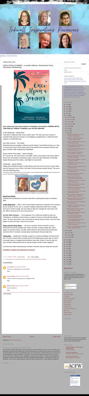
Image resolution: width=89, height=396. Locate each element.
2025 (67, 106)
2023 (67, 111)
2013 (67, 255)
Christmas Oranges (70, 349)
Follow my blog (75, 385)
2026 (67, 104)
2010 (67, 261)
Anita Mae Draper (68, 294)
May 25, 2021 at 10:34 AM (22, 276)
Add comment (7, 293)
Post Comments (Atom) (15, 340)
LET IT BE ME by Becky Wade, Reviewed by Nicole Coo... (74, 216)
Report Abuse (68, 268)
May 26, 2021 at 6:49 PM (22, 285)
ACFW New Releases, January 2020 (74, 353)
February (69, 235)
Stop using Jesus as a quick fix (73, 357)
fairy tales (29, 259)
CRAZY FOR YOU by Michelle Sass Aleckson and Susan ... (76, 149)
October (69, 121)
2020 (67, 239)
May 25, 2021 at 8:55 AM (19, 266)
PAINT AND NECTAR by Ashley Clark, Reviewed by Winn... (76, 170)
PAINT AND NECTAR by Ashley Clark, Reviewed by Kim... (76, 202)
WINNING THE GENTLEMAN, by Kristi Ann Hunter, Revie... (75, 138)
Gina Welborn (67, 304)
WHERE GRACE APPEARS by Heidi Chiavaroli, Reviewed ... (76, 213)
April (68, 230)
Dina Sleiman (67, 302)
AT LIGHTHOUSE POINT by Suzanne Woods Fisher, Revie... (76, 142)
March (69, 232)
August (69, 126)
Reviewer (44, 259)
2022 (67, 113)
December (70, 117)
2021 (67, 115)
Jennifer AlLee (67, 306)
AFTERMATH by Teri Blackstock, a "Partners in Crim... (75, 163)
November (70, 119)
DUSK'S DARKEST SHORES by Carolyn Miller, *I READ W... (75, 153)
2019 (67, 242)
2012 (67, 257)
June (68, 130)
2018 (67, 244)
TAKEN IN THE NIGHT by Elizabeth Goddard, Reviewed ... (76, 156)
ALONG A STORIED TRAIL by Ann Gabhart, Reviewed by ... (75, 135)
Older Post (56, 336)
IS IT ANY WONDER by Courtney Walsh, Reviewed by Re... (75, 220)
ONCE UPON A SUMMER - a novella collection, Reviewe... (76, 160)
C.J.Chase (66, 296)
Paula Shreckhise (36, 259)
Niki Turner (66, 310)
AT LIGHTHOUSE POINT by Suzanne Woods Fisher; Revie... (76, 192)
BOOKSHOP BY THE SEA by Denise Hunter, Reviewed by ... (76, 223)
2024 (67, 109)
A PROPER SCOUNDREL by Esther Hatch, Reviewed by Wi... (76, 188)
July (68, 128)
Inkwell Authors (68, 72)
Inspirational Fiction (74, 380)
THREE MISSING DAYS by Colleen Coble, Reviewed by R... (76, 184)
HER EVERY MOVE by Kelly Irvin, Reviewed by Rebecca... (75, 174)
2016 (67, 248)
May (68, 132)
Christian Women (74, 383)
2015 (67, 250)
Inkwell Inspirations (74, 378)
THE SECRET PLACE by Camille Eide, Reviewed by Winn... (75, 209)
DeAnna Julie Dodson (69, 298)
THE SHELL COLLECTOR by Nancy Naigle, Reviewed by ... (76, 206)
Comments (68, 287)
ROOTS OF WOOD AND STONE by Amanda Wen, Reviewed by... (76, 199)
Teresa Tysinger (11, 276)
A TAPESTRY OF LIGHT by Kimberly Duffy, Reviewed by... (76, 181)
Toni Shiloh (10, 266)
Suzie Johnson (67, 314)
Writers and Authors (75, 382)
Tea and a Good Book (71, 352)
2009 (67, 264)
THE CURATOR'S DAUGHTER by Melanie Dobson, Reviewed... (75, 195)
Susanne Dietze (68, 312)
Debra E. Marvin (68, 300)
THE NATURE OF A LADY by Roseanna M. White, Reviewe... (75, 177)
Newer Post (7, 336)
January (69, 237)
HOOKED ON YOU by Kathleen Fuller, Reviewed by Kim (76, 167)
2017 (67, 246)
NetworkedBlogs (73, 375)
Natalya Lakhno (11, 285)
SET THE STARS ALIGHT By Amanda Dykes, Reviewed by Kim (76, 227)
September (70, 124)
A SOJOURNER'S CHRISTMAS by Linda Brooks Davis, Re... (75, 146)
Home (32, 336)
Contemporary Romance (20, 259)
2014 (67, 253)
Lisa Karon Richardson (69, 308)
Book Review (10, 259)
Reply (8, 271)
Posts (67, 285)
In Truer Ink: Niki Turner (72, 356)
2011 (67, 259)
